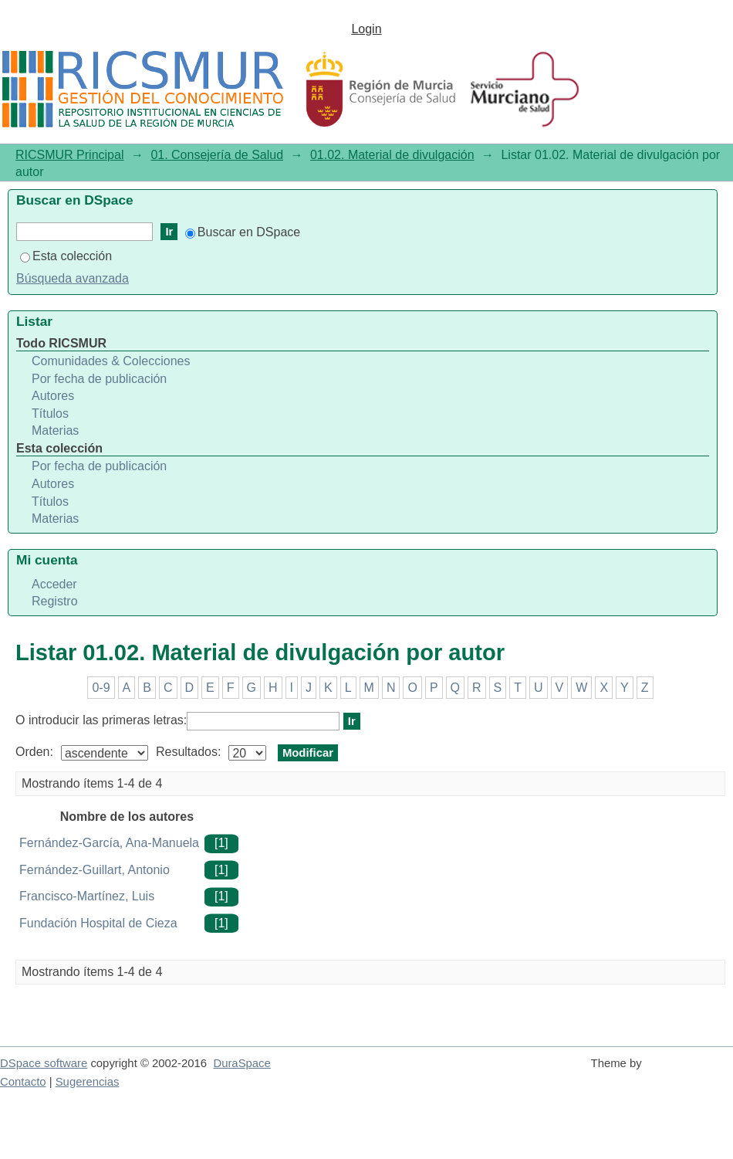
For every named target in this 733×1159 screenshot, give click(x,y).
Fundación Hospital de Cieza (98, 923)
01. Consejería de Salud (216, 154)
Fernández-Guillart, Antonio (94, 869)
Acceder (54, 584)
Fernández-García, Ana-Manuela (109, 842)
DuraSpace (241, 1063)
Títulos (50, 413)
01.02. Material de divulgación (392, 154)
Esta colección (66, 256)
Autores (53, 395)
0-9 (101, 687)
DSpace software (43, 1063)
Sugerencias (88, 1082)
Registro (55, 601)
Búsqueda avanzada (72, 278)
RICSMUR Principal (69, 154)
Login (366, 29)
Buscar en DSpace (242, 232)
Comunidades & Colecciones (111, 361)
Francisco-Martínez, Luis (86, 896)
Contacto (23, 1082)
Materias (55, 430)
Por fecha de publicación (99, 378)
